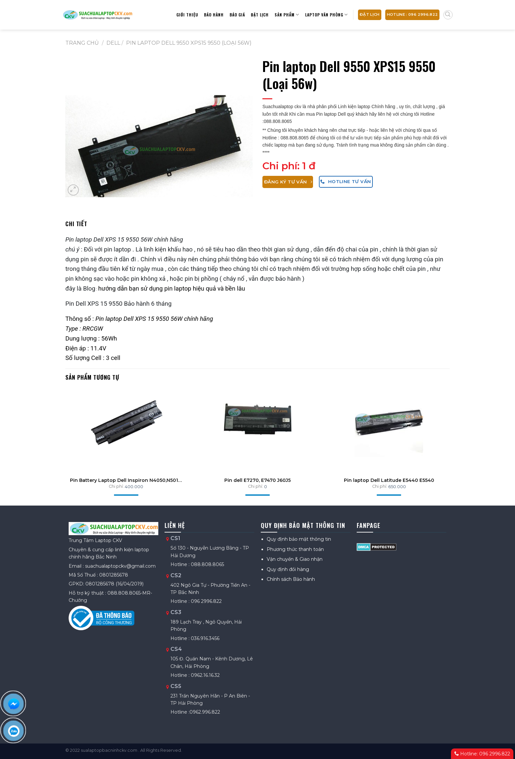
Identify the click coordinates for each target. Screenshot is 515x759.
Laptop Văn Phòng (326, 15)
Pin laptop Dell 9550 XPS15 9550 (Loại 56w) (189, 42)
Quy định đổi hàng (288, 569)
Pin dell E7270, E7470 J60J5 (257, 480)
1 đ (309, 166)
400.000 (134, 486)
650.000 (397, 486)
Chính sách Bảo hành (291, 579)
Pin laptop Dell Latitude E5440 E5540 (389, 480)
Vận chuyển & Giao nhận (295, 559)
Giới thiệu (187, 14)
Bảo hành (214, 14)
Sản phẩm (287, 15)
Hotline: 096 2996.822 (482, 754)
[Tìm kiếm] (448, 14)
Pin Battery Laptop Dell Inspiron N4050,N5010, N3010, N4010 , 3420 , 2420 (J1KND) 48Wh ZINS (126, 480)
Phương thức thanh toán (295, 549)
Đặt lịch (260, 14)
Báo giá (237, 14)
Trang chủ (82, 42)
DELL (113, 42)
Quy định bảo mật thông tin (299, 539)
